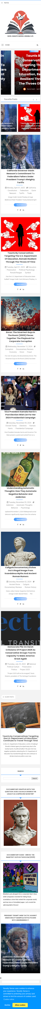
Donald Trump (12, 426)
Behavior (15, 508)
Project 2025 (25, 670)
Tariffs (23, 193)
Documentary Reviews (25, 349)
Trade (29, 193)
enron (23, 352)
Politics (15, 670)
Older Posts (9, 697)
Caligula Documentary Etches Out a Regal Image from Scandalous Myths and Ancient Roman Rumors (21, 572)
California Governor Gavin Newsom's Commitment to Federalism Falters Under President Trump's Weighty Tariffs (20, 67)
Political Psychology (28, 270)
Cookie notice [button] (8, 999)
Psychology (25, 508)
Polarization (12, 270)
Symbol (28, 273)
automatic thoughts (25, 505)
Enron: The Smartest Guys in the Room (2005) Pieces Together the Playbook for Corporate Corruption (20, 337)
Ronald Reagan (17, 273)
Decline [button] (7, 1005)
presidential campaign (24, 428)
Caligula (27, 584)
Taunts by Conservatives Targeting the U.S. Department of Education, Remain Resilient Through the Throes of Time (20, 257)
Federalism (25, 190)
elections (24, 426)
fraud (29, 352)
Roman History (30, 587)
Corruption (10, 349)
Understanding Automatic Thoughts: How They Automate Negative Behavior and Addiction (20, 492)
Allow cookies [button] (20, 1005)
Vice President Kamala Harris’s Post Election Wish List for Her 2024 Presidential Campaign (20, 414)
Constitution (13, 190)
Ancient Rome (15, 584)
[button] (33, 99)
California (7, 105)
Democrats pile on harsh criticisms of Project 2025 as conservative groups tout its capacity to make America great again (20, 652)
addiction (11, 505)
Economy (14, 352)
